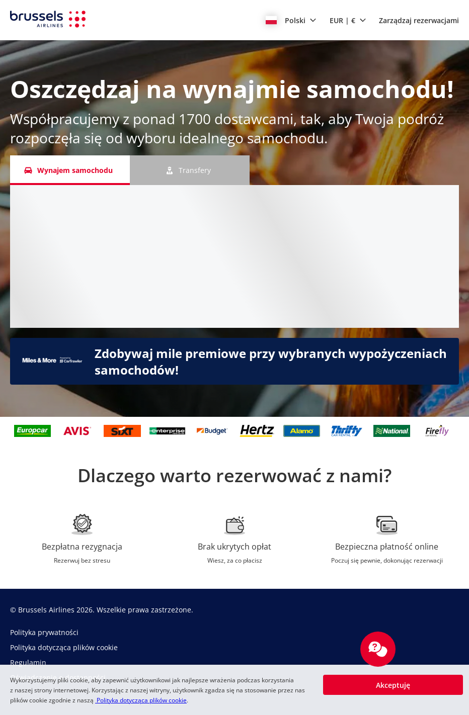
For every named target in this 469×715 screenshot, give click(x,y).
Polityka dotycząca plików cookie (141, 700)
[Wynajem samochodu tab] (70, 170)
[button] (291, 20)
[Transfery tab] (190, 170)
